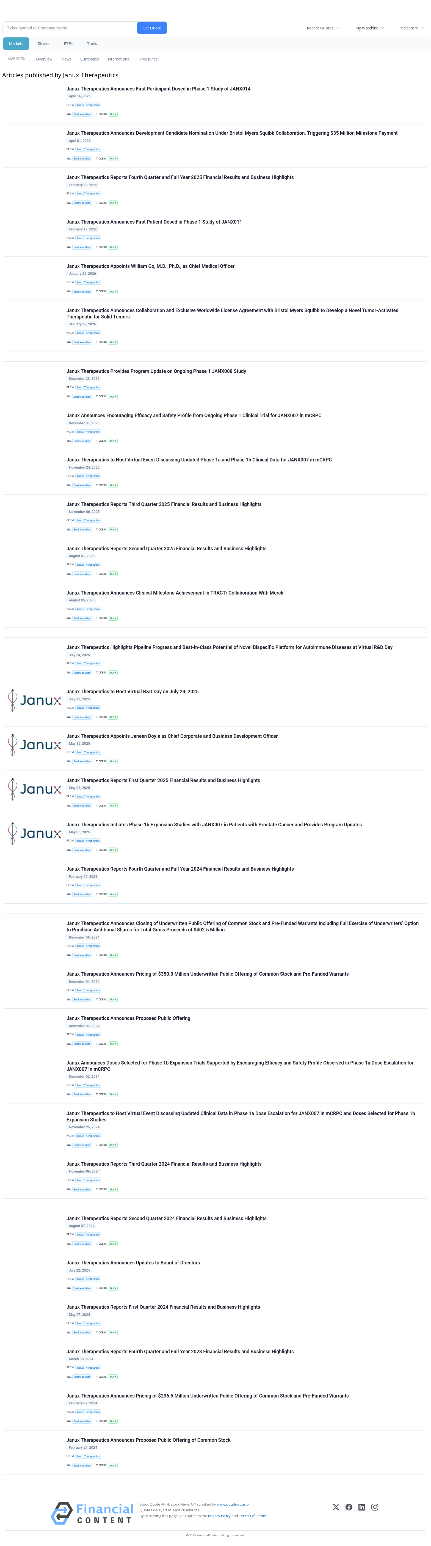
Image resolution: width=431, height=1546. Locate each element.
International (119, 59)
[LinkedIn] (362, 1513)
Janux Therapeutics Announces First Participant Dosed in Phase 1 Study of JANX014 (159, 89)
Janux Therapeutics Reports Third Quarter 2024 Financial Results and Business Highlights (164, 1164)
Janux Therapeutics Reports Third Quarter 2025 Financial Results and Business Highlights (164, 504)
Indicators (409, 28)
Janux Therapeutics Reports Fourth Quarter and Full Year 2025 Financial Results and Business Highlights (180, 177)
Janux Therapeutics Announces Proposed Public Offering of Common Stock (149, 1440)
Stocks (43, 43)
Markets (16, 43)
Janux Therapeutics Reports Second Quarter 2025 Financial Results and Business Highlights (167, 548)
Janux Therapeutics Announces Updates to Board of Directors (133, 1263)
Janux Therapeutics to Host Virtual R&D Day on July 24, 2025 (133, 691)
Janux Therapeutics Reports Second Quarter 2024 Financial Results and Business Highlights (167, 1218)
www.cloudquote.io (233, 1504)
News (66, 59)
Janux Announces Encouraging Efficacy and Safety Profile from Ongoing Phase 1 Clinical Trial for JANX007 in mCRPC (194, 415)
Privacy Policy (219, 1515)
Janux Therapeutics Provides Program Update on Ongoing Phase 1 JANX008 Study (156, 371)
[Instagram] (374, 1513)
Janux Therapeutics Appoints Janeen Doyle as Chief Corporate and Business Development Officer (172, 736)
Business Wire (82, 114)
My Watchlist (366, 28)
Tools (92, 43)
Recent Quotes (320, 28)
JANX (112, 114)
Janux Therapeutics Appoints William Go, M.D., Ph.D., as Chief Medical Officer (150, 266)
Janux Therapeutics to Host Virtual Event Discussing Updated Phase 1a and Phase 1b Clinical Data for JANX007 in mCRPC (199, 460)
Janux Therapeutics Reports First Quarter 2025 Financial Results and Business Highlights (163, 780)
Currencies (89, 59)
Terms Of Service (253, 1515)
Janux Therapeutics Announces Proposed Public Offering (128, 1018)
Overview (44, 59)
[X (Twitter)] (336, 1513)
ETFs (68, 43)
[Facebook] (349, 1513)
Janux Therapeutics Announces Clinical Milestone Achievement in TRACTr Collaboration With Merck (175, 593)
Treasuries (148, 59)
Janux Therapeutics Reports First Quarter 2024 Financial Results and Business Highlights (163, 1307)
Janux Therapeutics (88, 104)
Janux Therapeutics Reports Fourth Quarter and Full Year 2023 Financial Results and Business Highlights (180, 1351)
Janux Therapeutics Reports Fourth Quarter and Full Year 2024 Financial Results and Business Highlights (180, 869)
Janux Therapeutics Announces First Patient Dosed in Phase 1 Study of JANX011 (154, 222)
